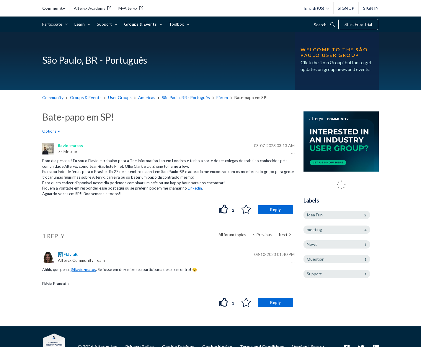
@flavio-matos (83, 269)
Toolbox (177, 24)
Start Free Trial (358, 24)
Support (105, 24)
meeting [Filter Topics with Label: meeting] (314, 229)
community (53, 8)
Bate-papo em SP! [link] (251, 97)
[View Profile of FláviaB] (70, 254)
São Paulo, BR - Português (186, 97)
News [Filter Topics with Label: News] (312, 244)
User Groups (120, 97)
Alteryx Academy (92, 8)
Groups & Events (141, 24)
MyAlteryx (130, 8)
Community (52, 97)
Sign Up (346, 8)
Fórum (222, 97)
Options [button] (49, 131)
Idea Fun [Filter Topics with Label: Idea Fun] (315, 214)
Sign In (370, 8)
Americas (146, 97)
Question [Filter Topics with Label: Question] (315, 259)
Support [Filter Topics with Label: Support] (314, 273)
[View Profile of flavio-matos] (70, 145)
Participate (53, 24)
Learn (80, 24)
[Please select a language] (315, 8)
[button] (292, 153)
